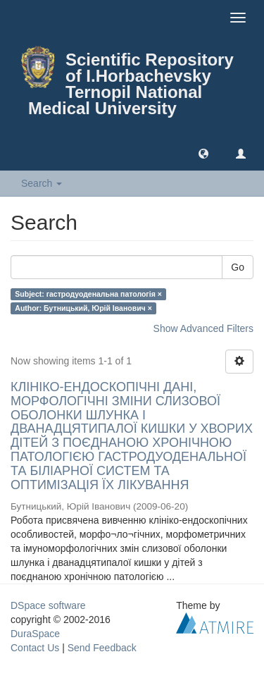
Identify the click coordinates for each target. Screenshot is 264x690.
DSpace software (48, 605)
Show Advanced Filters (203, 328)
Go (237, 267)
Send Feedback (102, 647)
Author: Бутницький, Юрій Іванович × (83, 308)
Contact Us (35, 647)
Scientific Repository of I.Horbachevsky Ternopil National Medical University (131, 84)
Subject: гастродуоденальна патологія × (88, 294)
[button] (203, 153)
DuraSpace (35, 633)
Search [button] (41, 183)
